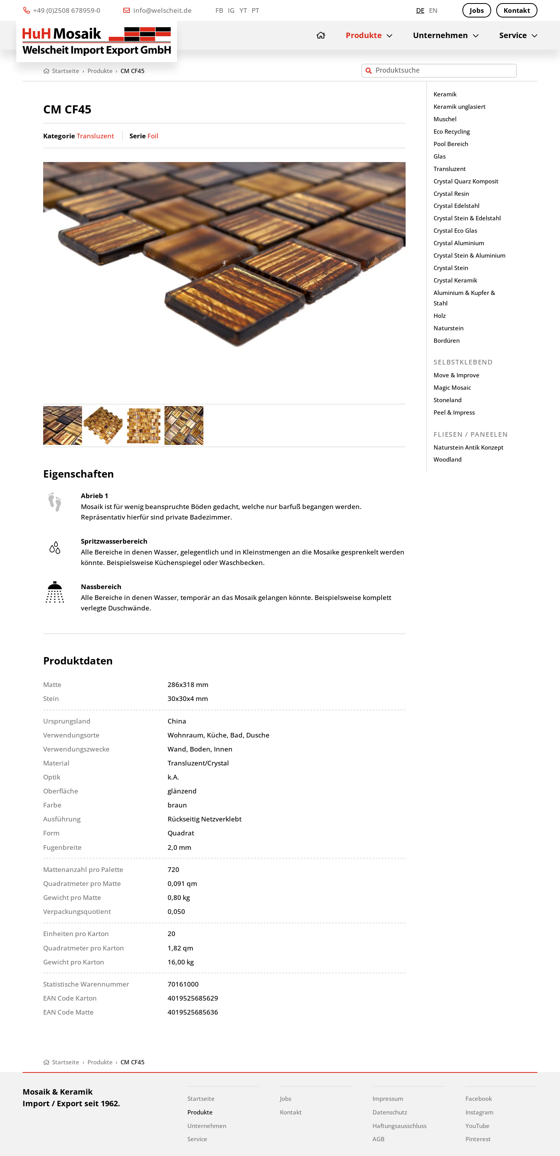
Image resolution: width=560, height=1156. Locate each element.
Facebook (479, 1098)
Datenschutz (390, 1112)
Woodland (448, 459)
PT (255, 10)
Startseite (201, 1098)
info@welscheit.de (157, 10)
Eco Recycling (452, 131)
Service (513, 35)
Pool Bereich (451, 144)
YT (243, 10)
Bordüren (447, 340)
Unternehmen (440, 35)
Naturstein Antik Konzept (469, 447)
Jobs (477, 10)
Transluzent (95, 135)
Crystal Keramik (455, 280)
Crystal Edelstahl (457, 205)
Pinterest (478, 1139)
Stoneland (448, 400)
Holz (440, 315)
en (433, 10)
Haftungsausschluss (400, 1126)
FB (219, 10)
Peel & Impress (454, 412)
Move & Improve (457, 375)
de (420, 10)
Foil (153, 135)
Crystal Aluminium (459, 243)
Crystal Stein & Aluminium (470, 255)
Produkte (364, 35)
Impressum (388, 1098)
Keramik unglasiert (460, 106)
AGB (379, 1139)
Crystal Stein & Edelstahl (467, 218)
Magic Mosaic (452, 387)
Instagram (480, 1112)
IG (231, 10)
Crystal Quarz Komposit (466, 181)
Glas (440, 156)
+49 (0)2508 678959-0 (61, 10)
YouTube (478, 1126)
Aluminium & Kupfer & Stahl (464, 298)
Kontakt (517, 10)
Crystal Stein (451, 268)
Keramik (445, 94)
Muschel (445, 119)
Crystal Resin (451, 193)
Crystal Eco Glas (455, 230)
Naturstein (449, 328)
